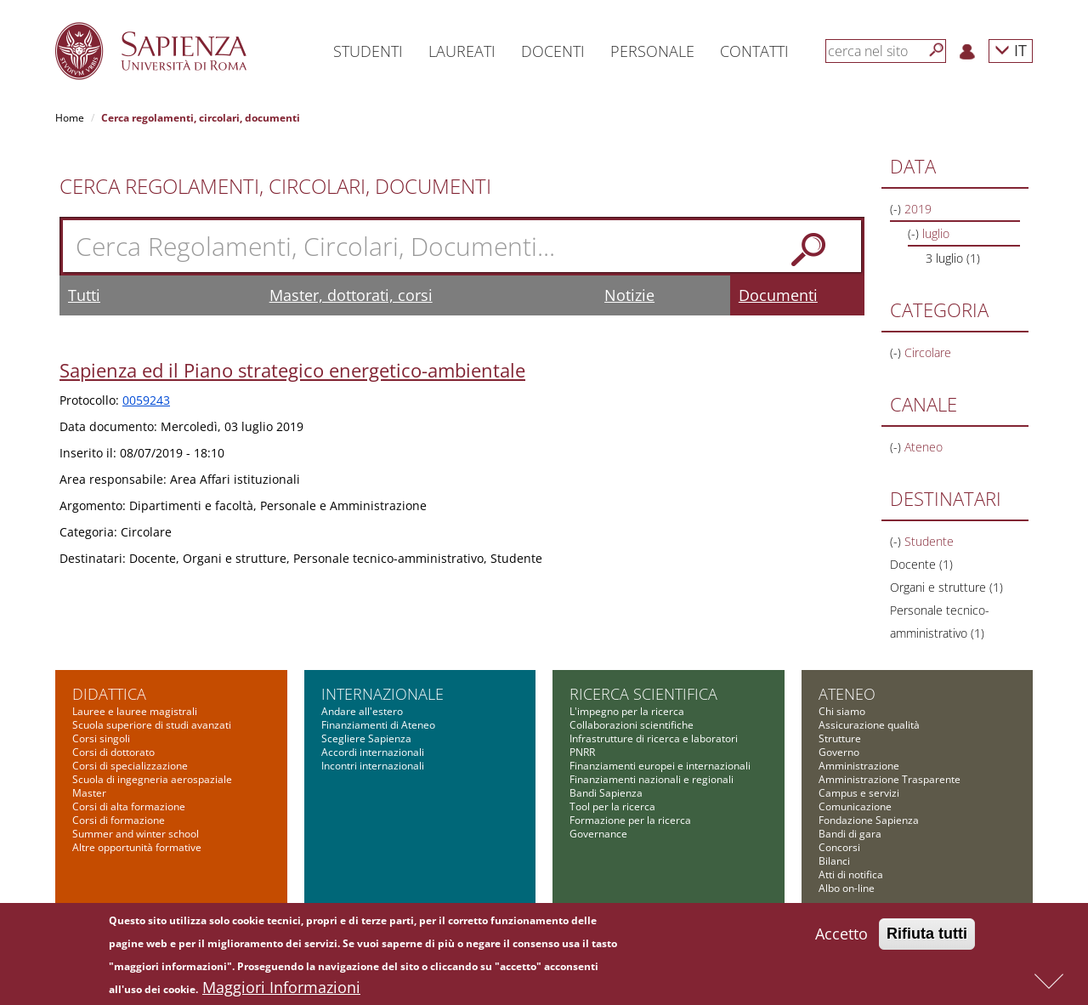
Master (89, 793)
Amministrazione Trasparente (889, 779)
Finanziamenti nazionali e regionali (652, 779)
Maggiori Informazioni (281, 989)
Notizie (629, 295)
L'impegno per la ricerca (627, 711)
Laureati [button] (462, 51)
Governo (839, 752)
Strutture (840, 738)
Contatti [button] (754, 51)
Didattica (109, 694)
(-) (897, 209)
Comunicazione (855, 806)
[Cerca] (936, 50)
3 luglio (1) (953, 258)
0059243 (146, 400)
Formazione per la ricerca (630, 820)
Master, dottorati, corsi (351, 295)
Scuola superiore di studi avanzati (151, 725)
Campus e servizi (859, 793)
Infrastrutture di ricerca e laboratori (654, 738)
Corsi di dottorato (113, 752)
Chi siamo (842, 711)
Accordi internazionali (372, 752)
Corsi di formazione (118, 820)
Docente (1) (921, 564)
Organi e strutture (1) (946, 587)
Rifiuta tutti (927, 936)
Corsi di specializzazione (130, 765)
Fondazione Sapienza (869, 820)
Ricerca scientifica (643, 694)
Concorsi (839, 847)
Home (69, 118)
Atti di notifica (851, 874)
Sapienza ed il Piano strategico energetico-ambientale (292, 370)
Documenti (778, 295)
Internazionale (382, 694)
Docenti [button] (553, 51)
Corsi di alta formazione (128, 806)
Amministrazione (859, 765)
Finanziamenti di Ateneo (378, 725)
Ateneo (847, 694)
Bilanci (834, 861)
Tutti (84, 295)
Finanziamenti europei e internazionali (660, 765)
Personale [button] (652, 51)
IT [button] (1010, 50)
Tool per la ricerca (612, 806)
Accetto (841, 936)
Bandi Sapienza (606, 793)
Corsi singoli (101, 738)
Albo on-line (847, 888)
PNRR (582, 752)
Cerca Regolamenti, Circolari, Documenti (275, 186)
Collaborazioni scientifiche (632, 725)
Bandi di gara (850, 833)
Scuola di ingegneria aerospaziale (152, 779)
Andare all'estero (362, 711)
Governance (598, 833)
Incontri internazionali (372, 765)
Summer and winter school (135, 833)
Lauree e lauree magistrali (134, 711)
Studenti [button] (368, 51)
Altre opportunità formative (136, 847)
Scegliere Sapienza (366, 738)
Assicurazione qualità (869, 725)
